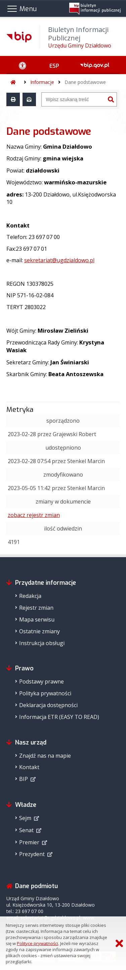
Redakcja (30, 596)
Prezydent (32, 854)
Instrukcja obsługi (42, 643)
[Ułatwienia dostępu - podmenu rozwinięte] (22, 65)
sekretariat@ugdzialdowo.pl (59, 260)
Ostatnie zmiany (39, 631)
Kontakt (29, 767)
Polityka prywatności (45, 693)
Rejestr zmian (36, 607)
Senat (26, 830)
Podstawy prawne (41, 681)
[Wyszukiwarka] (73, 99)
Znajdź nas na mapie (45, 755)
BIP (23, 779)
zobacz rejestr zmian (34, 515)
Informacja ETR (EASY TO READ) (59, 717)
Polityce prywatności (37, 943)
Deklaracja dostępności (48, 705)
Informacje (42, 82)
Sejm (25, 818)
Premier (29, 842)
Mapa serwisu (36, 619)
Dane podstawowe (85, 82)
